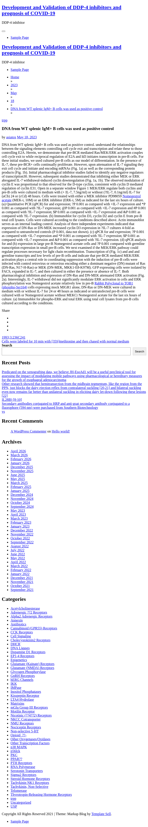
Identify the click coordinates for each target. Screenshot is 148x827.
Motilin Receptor (23, 711)
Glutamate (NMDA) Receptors (32, 668)
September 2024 (22, 506)
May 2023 (18, 510)
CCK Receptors (22, 632)
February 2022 (21, 570)
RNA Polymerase (23, 767)
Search (7, 345)
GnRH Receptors (23, 676)
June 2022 (18, 554)
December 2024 (22, 495)
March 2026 (19, 455)
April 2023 (18, 514)
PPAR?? (16, 759)
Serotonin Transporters (27, 771)
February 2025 (21, 487)
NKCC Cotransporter (26, 719)
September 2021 (22, 590)
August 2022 (20, 546)
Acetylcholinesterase (25, 608)
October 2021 (20, 586)
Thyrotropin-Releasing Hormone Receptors (41, 794)
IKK (14, 684)
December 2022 (22, 530)
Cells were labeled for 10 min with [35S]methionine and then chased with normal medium (65, 341)
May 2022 (18, 558)
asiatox (11, 137)
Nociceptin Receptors (26, 727)
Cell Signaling (21, 636)
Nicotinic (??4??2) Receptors (31, 715)
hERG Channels (22, 680)
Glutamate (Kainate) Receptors (32, 664)
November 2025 (22, 471)
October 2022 (20, 538)
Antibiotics (18, 624)
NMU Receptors (22, 723)
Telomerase (19, 790)
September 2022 (22, 542)
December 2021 (22, 578)
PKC (14, 755)
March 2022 (19, 566)
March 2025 (19, 483)
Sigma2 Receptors (23, 775)
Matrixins (17, 703)
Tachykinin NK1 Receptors (30, 783)
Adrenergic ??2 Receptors (29, 612)
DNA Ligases (20, 648)
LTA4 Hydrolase (22, 699)
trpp (4, 120)
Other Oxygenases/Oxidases (30, 739)
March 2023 (19, 518)
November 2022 (22, 534)
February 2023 (21, 522)
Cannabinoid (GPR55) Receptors (34, 628)
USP (14, 806)
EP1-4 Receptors (22, 656)
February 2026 (21, 459)
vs (3, 411)
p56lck (15, 751)
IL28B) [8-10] (12, 400)
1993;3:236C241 (14, 337)
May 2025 (18, 479)
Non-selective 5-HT (25, 731)
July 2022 (17, 550)
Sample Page (20, 37)
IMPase (16, 687)
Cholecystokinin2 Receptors (30, 640)
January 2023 (20, 526)
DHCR (15, 644)
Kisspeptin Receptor (25, 695)
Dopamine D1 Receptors (28, 652)
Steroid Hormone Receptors (30, 779)
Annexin (17, 620)
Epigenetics (19, 660)
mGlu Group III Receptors (29, 707)
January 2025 (20, 491)
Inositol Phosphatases (26, 691)
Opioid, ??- (18, 735)
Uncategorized (21, 802)
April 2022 (18, 562)
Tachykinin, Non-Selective (29, 786)
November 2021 (22, 582)
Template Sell (101, 814)
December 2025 (22, 467)
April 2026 (18, 451)
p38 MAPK (19, 747)
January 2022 (20, 574)
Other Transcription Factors (30, 743)
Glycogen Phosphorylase (28, 672)
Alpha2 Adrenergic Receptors (31, 616)
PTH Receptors (21, 763)
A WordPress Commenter (28, 431)
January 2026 (20, 463)
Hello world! (61, 431)
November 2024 (22, 499)
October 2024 (20, 502)
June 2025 (18, 475)
